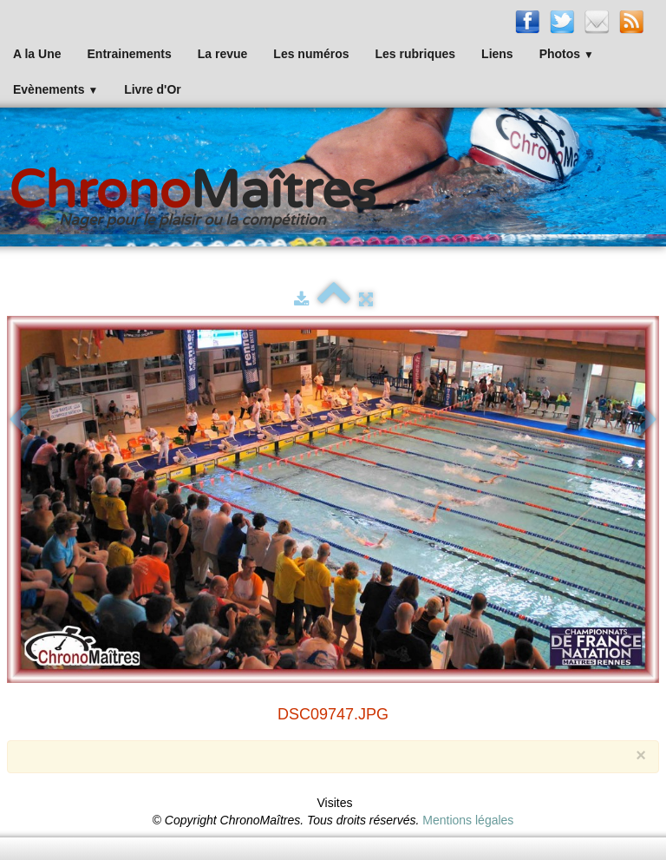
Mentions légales (467, 820)
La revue (223, 54)
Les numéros (311, 54)
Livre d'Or (152, 89)
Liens (497, 54)
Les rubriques (415, 54)
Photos (566, 54)
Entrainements (130, 54)
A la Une (37, 54)
